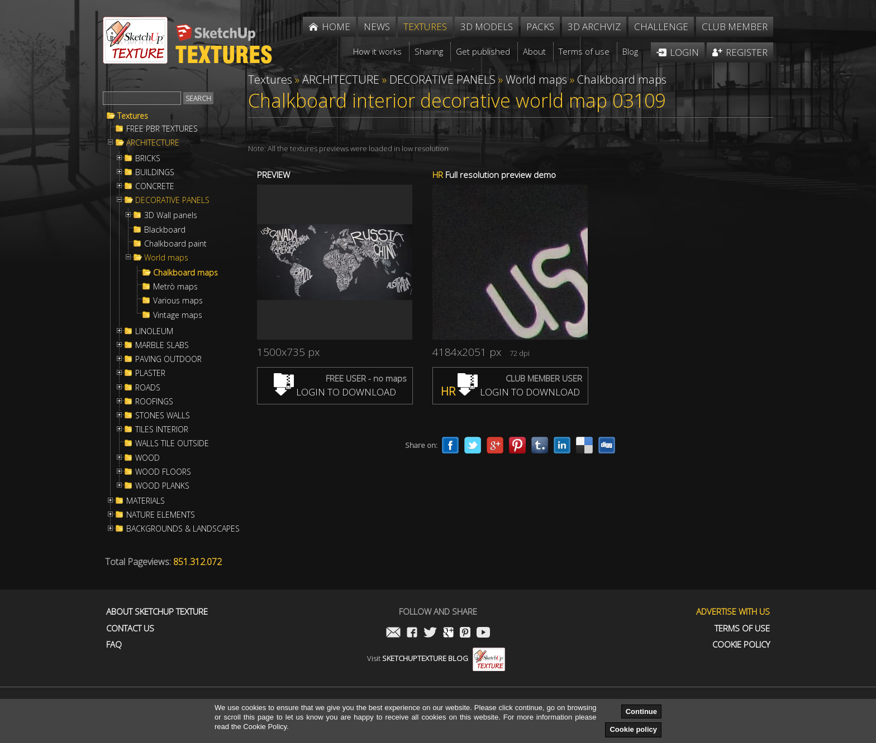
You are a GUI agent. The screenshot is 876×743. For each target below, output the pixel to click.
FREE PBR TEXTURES (162, 129)
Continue (641, 711)
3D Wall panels (170, 215)
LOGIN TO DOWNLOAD (335, 391)
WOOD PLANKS (162, 486)
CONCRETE (154, 186)
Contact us (130, 628)
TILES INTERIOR (161, 429)
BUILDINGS (154, 172)
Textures (132, 116)
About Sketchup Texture (157, 611)
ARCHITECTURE (152, 143)
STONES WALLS (162, 416)
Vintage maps (177, 315)
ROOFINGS (154, 402)
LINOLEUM (154, 331)
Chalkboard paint (175, 244)
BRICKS (147, 158)
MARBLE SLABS (162, 345)
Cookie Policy (741, 644)
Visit (436, 658)
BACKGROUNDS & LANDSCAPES (183, 529)
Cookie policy (633, 729)
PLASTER (150, 373)
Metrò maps (175, 287)
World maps (166, 258)
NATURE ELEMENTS (160, 515)
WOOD (147, 458)
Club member (735, 26)
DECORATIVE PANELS (172, 200)
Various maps (178, 301)
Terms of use (742, 628)
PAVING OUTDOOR (168, 359)
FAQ (114, 644)
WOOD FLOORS (163, 472)
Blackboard (164, 230)
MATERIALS (145, 501)
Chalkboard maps (185, 273)
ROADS (147, 388)
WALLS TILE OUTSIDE (172, 443)
